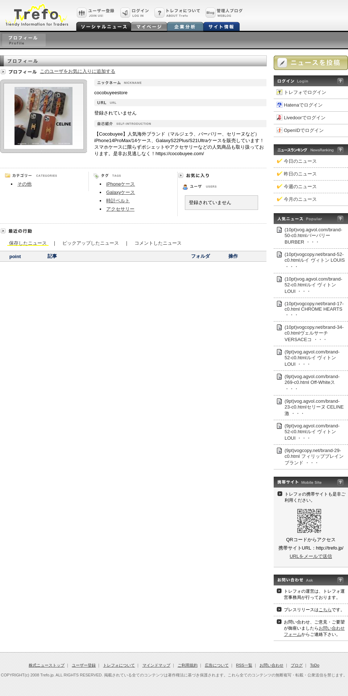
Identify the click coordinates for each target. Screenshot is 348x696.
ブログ (297, 665)
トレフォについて (119, 665)
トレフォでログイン (305, 92)
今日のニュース (300, 161)
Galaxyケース (120, 192)
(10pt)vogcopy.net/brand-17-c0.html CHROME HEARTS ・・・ (314, 309)
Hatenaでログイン (303, 105)
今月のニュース (300, 199)
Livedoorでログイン (305, 117)
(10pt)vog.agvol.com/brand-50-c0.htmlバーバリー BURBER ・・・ (313, 236)
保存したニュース (28, 243)
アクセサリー (120, 209)
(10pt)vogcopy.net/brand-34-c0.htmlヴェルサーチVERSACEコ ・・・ (314, 333)
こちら (325, 609)
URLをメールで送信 (311, 556)
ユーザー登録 (84, 665)
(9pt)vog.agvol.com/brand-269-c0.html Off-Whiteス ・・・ (312, 383)
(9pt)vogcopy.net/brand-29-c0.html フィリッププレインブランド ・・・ (314, 456)
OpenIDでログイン (304, 130)
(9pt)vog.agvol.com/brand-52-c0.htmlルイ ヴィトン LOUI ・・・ (312, 358)
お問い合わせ (271, 665)
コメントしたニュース (158, 242)
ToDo (314, 665)
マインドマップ (156, 665)
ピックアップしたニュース (90, 242)
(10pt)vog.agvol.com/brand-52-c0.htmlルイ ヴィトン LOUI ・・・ (313, 285)
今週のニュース (300, 186)
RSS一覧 (244, 665)
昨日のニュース (300, 174)
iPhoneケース (120, 184)
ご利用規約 (188, 665)
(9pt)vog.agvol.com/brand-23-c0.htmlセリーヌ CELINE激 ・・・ (314, 407)
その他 (24, 184)
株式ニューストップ (47, 665)
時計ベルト (118, 200)
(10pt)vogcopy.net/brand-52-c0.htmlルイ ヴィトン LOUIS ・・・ (315, 260)
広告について (217, 665)
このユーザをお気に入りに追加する (77, 71)
